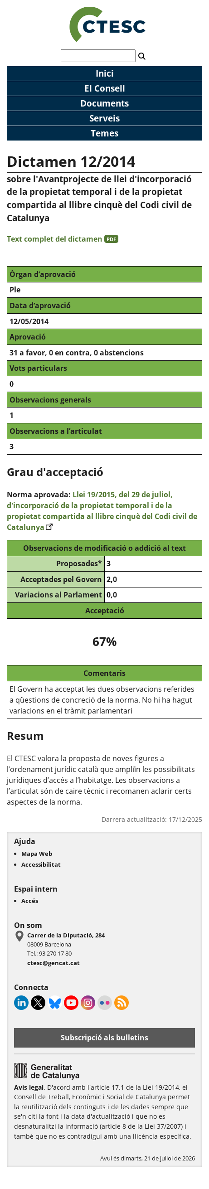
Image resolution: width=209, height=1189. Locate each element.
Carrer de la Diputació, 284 (66, 935)
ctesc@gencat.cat (53, 963)
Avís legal (29, 1087)
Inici (105, 73)
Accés (29, 901)
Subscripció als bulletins (104, 1038)
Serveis (104, 118)
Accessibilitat (41, 864)
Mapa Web (36, 853)
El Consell (104, 88)
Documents (104, 103)
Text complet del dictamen (62, 239)
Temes (104, 133)
